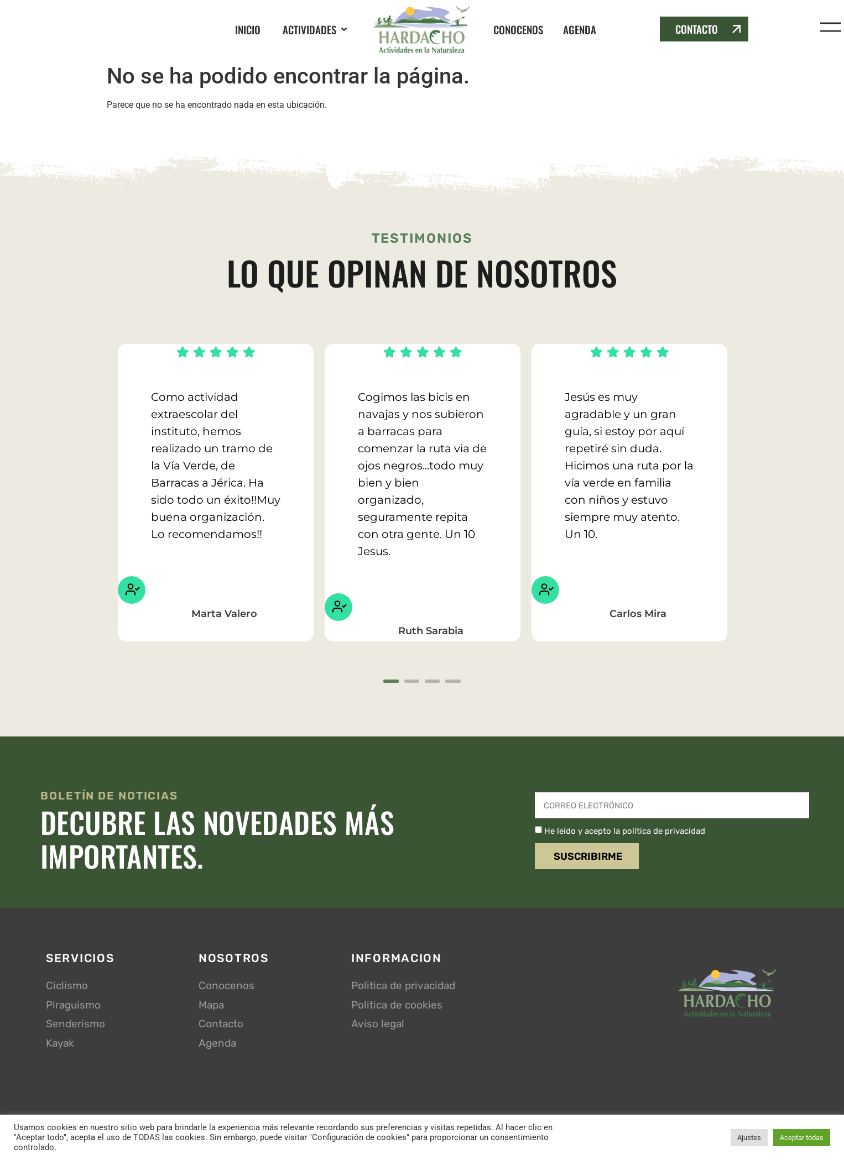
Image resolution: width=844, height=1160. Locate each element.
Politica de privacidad (403, 987)
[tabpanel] (215, 492)
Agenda (217, 1044)
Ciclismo (67, 987)
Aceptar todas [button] (802, 1137)
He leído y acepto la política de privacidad (624, 833)
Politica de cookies (396, 1006)
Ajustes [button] (749, 1137)
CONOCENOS (518, 29)
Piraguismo (73, 1006)
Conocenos (226, 987)
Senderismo (75, 1026)
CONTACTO (696, 28)
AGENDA (579, 29)
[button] (316, 29)
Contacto (221, 1026)
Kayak (60, 1044)
